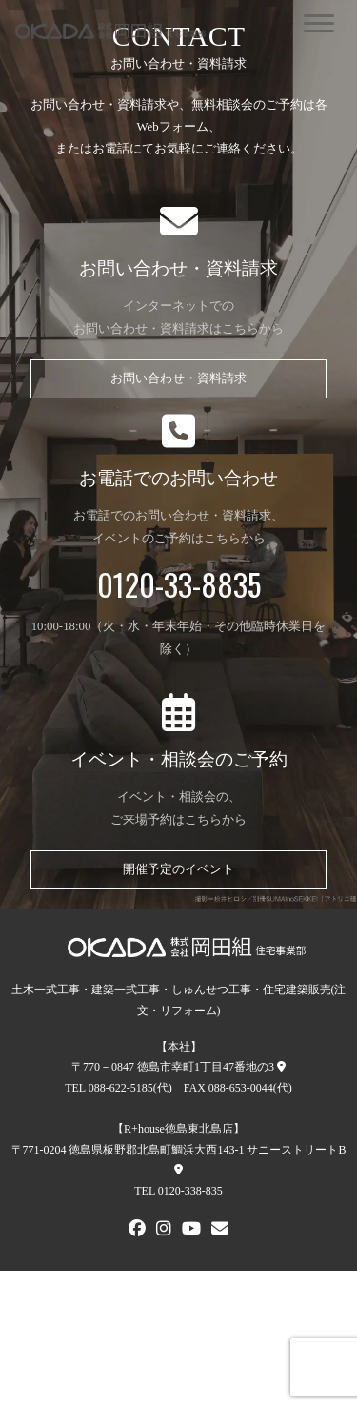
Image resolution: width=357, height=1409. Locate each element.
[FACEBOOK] (137, 1230)
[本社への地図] (281, 1066)
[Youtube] (191, 1230)
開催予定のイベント (178, 869)
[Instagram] (163, 1230)
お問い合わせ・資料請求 (178, 378)
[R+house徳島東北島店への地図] (178, 1169)
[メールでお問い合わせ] (220, 1230)
